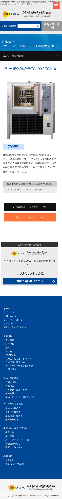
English (12, 26)
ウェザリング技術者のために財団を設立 (19, 368)
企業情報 (7, 336)
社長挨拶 (9, 344)
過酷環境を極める (14, 415)
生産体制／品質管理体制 (15, 428)
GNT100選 (10, 355)
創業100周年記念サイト (14, 327)
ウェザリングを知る (13, 404)
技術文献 (9, 393)
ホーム (6, 308)
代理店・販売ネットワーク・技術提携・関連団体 (19, 361)
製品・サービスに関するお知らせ (21, 397)
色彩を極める (11, 419)
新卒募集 (9, 460)
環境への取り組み (14, 447)
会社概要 (9, 340)
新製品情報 (10, 382)
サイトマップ (9, 323)
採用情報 (7, 456)
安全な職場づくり (14, 443)
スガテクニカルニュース (17, 389)
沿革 (7, 347)
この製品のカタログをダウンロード (30, 206)
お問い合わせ (9, 316)
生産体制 (9, 432)
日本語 (4, 26)
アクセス (9, 351)
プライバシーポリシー (14, 320)
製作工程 (9, 436)
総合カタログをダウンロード (30, 217)
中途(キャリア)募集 (14, 464)
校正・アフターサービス (17, 440)
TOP (5, 46)
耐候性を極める (13, 408)
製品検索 (9, 386)
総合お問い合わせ (52, 26)
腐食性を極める (13, 412)
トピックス (8, 312)
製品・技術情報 (18, 46)
